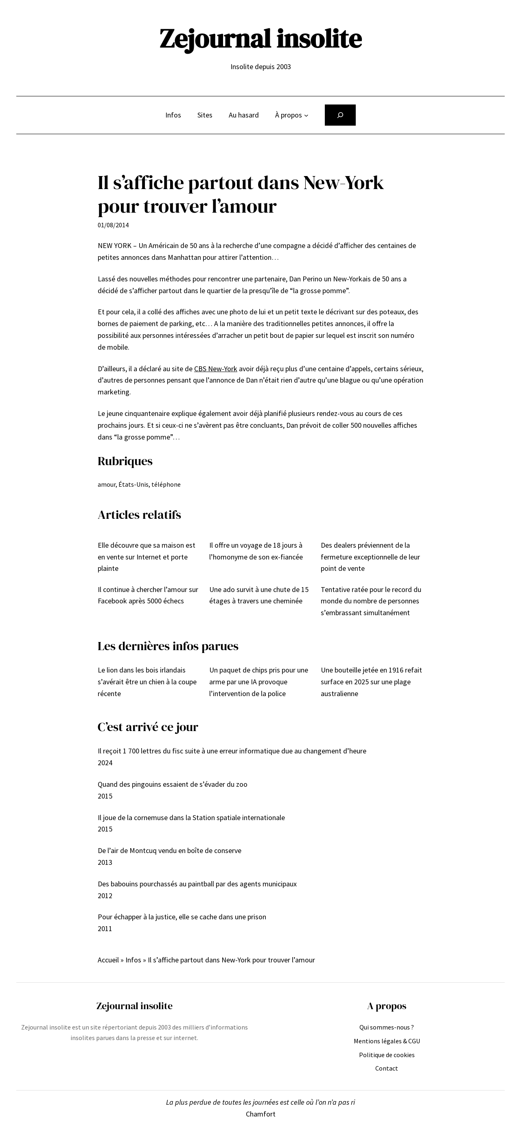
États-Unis (133, 484)
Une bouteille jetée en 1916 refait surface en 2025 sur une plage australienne (371, 681)
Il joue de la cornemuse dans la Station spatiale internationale (191, 817)
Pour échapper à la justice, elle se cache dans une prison (182, 916)
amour (107, 484)
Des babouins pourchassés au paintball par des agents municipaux (197, 883)
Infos (133, 959)
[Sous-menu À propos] (306, 115)
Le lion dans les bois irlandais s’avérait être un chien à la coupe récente (147, 681)
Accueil (108, 959)
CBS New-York (215, 368)
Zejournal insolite (260, 38)
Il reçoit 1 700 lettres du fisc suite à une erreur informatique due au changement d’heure (232, 750)
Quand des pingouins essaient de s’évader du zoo (172, 784)
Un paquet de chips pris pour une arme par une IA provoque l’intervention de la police (258, 681)
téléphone (166, 484)
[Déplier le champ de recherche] (340, 115)
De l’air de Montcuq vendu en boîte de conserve (169, 850)
